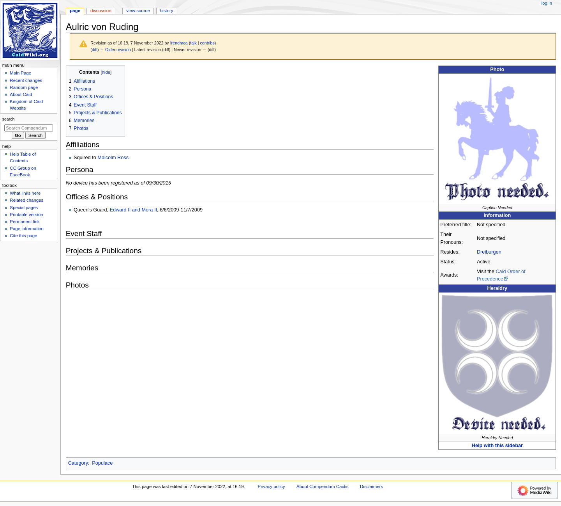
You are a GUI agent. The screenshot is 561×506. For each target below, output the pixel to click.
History (166, 10)
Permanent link (24, 221)
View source (138, 10)
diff (94, 49)
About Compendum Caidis (322, 486)
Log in (547, 3)
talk (193, 43)
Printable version (26, 214)
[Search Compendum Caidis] (28, 127)
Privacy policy (271, 486)
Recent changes (26, 80)
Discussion (100, 10)
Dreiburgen (489, 252)
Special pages (24, 207)
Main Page (20, 73)
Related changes (26, 200)
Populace (102, 463)
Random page (24, 87)
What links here (25, 193)
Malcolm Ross (113, 157)
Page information (27, 228)
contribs (207, 43)
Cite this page (23, 235)
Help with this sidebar (497, 445)
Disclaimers (371, 486)
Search (8, 119)
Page (75, 10)
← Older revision (115, 49)
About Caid (21, 94)
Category (78, 463)
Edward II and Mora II (133, 210)
